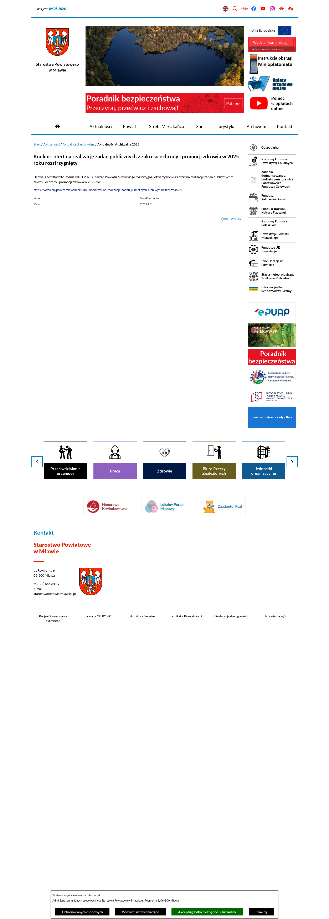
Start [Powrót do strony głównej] (37, 144)
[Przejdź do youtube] (263, 9)
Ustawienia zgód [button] (275, 616)
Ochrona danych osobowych (82, 912)
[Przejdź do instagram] (272, 9)
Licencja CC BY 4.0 (98, 616)
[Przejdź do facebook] (253, 9)
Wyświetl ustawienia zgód (140, 912)
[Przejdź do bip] (244, 9)
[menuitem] (100, 126)
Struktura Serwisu (142, 616)
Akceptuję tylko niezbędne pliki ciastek (207, 912)
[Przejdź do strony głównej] (57, 126)
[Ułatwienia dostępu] (281, 9)
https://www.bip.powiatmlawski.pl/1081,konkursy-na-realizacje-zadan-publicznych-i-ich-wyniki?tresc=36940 (108, 190)
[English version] (225, 9)
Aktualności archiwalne (78, 144)
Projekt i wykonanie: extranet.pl (53, 618)
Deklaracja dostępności (231, 616)
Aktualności (51, 144)
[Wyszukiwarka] (235, 9)
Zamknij (261, 912)
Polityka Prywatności (186, 616)
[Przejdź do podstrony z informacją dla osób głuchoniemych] (291, 9)
